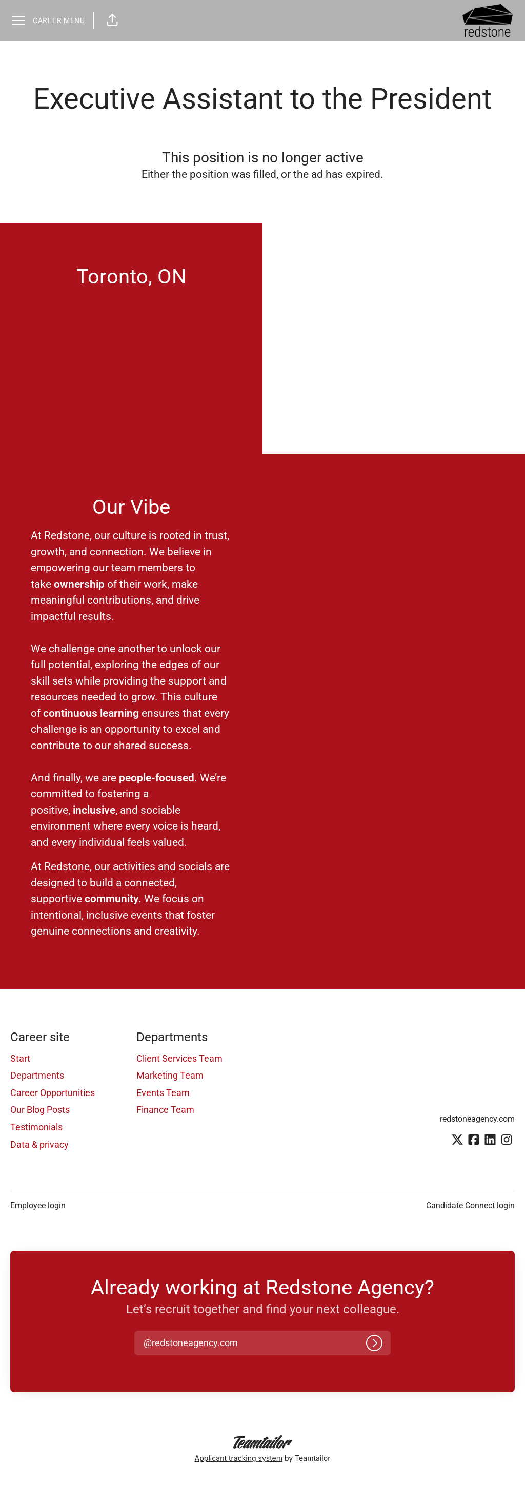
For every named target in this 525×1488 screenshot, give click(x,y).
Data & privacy (39, 1144)
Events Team (163, 1092)
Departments (37, 1075)
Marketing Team (170, 1075)
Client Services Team (179, 1058)
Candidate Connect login (470, 1205)
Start (20, 1058)
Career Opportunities (52, 1092)
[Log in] (374, 1343)
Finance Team (165, 1109)
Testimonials (36, 1127)
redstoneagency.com (477, 1119)
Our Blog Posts (40, 1109)
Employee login (38, 1205)
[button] (112, 20)
